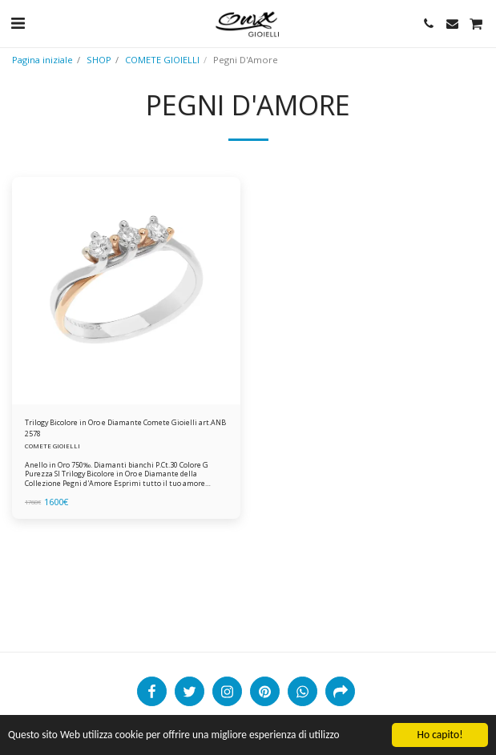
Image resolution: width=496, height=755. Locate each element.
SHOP (99, 60)
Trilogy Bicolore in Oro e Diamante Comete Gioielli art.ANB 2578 (125, 427)
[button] (17, 22)
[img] (126, 291)
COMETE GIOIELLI (162, 60)
